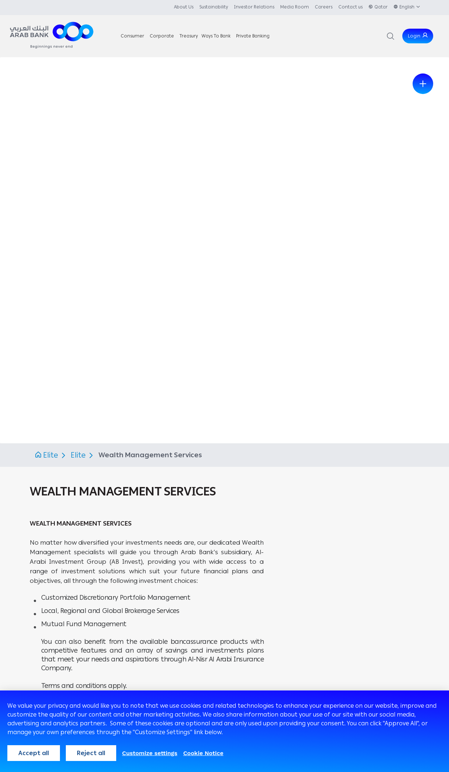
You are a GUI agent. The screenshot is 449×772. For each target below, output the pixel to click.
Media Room (294, 7)
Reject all (91, 753)
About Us (183, 7)
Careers (323, 7)
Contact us (350, 7)
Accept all (33, 753)
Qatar (381, 7)
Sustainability (213, 7)
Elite (50, 455)
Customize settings (149, 753)
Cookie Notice (203, 753)
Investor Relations (254, 7)
